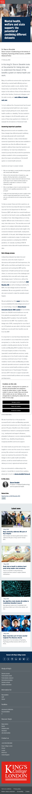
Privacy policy (17, 789)
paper (18, 301)
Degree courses (6, 673)
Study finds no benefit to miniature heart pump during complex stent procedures (15, 567)
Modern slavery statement (8, 791)
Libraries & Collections (7, 709)
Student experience (6, 684)
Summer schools (6, 682)
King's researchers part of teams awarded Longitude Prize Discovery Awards (15, 637)
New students (5, 694)
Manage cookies (16, 402)
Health (3, 498)
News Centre (5, 724)
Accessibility (20, 791)
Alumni (3, 699)
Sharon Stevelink (15, 482)
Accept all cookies (16, 410)
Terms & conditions (6, 789)
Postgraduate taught (7, 675)
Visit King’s (4, 730)
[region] (16, 397)
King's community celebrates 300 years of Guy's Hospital (15, 533)
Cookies (27, 791)
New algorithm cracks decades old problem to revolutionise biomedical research (16, 602)
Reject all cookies (16, 406)
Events (3, 726)
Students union (5, 728)
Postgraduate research (7, 677)
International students (7, 680)
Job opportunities (6, 732)
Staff (3, 697)
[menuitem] (16, 673)
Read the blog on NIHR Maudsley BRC (11, 496)
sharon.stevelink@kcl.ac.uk (22, 474)
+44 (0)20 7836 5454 (7, 743)
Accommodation (6, 711)
